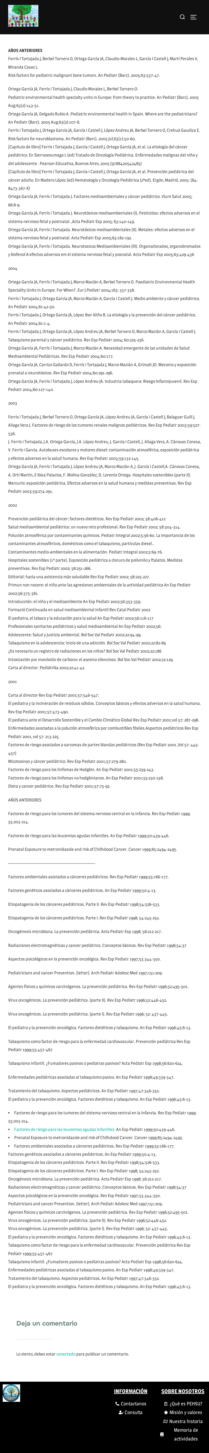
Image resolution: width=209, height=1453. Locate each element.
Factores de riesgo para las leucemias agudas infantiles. (65, 1129)
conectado (65, 1354)
